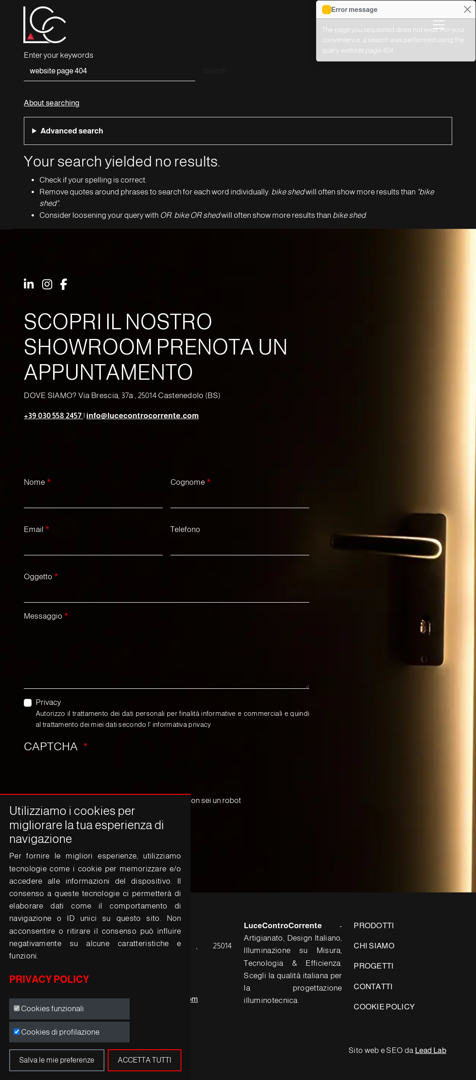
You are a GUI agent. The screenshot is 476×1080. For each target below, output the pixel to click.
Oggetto (38, 576)
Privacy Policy (49, 979)
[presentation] (93, 777)
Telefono (185, 529)
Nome (34, 482)
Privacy (48, 702)
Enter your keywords (58, 55)
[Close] (467, 10)
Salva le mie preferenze (56, 1060)
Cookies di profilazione (60, 1032)
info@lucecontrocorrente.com (143, 415)
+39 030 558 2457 (53, 415)
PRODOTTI (374, 925)
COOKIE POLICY (384, 1006)
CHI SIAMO (374, 946)
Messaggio (43, 616)
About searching (52, 103)
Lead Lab (430, 1050)
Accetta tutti (144, 1060)
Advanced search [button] (71, 131)
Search (215, 70)
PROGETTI (374, 966)
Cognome (187, 482)
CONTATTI (373, 986)
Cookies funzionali (52, 1008)
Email (34, 529)
